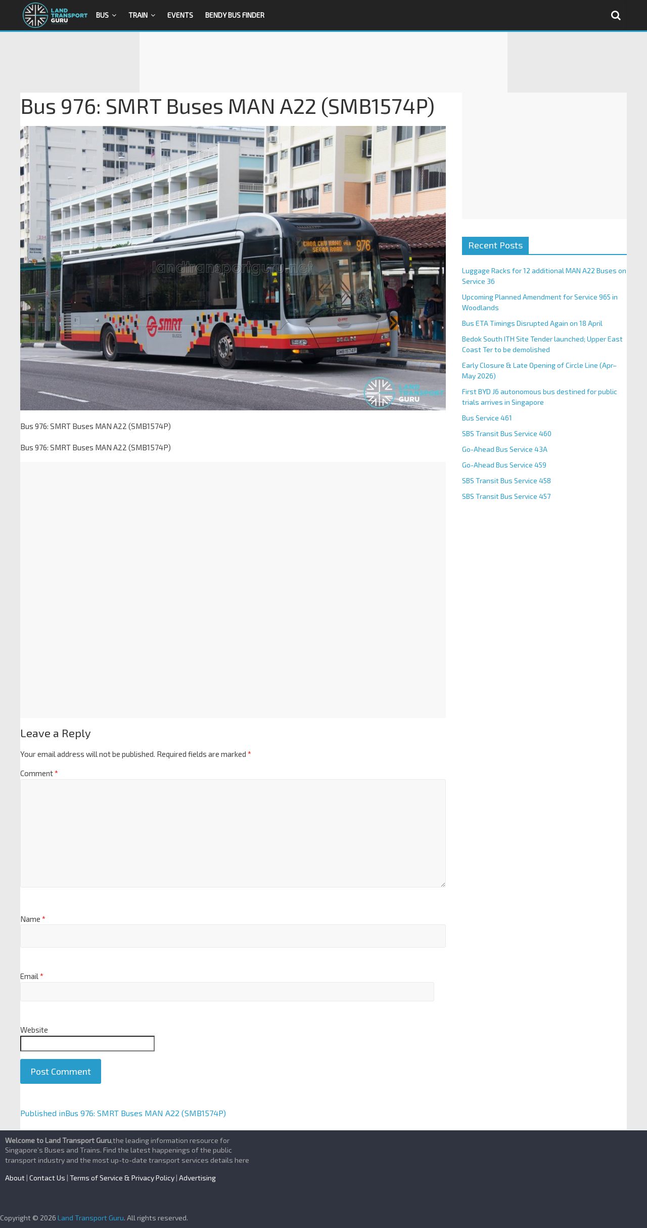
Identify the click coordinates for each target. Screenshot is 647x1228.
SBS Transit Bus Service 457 (506, 496)
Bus (102, 15)
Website (34, 1029)
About (15, 1177)
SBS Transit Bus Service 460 (506, 433)
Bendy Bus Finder (234, 15)
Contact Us (47, 1177)
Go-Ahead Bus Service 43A (504, 449)
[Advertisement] (323, 62)
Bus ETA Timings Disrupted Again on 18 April (532, 323)
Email (31, 976)
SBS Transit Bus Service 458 (506, 480)
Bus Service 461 (487, 417)
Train (138, 15)
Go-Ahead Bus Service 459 (504, 464)
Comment (39, 773)
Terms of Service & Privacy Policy (122, 1177)
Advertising (197, 1177)
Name (32, 918)
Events (180, 15)
